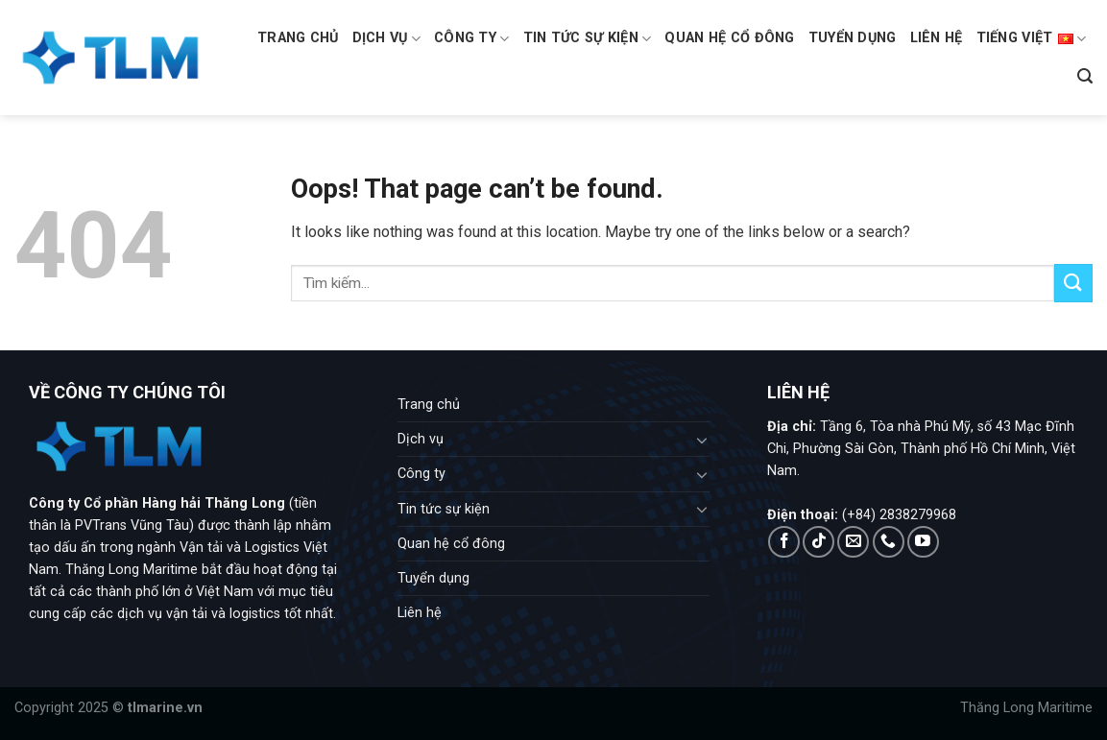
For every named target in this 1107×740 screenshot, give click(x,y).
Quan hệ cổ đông (729, 38)
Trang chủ (298, 38)
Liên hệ (936, 38)
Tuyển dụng (852, 38)
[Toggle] (702, 439)
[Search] (1085, 76)
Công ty (472, 39)
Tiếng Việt (1031, 38)
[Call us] (888, 542)
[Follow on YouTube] (923, 542)
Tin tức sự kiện (587, 39)
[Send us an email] (853, 542)
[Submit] (1073, 282)
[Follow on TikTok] (818, 542)
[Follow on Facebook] (784, 542)
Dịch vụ (386, 39)
